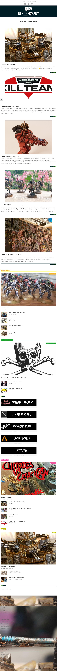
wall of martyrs (34, 66)
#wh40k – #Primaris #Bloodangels (10, 156)
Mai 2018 (3, 607)
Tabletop (3, 655)
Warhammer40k (24, 108)
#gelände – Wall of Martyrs (8, 64)
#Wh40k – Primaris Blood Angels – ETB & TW (10, 621)
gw (27, 66)
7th (33, 108)
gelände (25, 66)
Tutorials (3, 659)
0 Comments (53, 66)
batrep (35, 256)
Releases (3, 652)
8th (33, 256)
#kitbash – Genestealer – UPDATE (16, 325)
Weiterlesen (53, 72)
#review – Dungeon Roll (14, 514)
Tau (1, 657)
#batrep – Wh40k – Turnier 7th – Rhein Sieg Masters (20, 508)
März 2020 (3, 604)
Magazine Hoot (27, 668)
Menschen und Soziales (6, 649)
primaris (33, 158)
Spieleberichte (18, 108)
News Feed (3, 651)
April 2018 (3, 608)
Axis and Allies (4, 641)
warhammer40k (41, 66)
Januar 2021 (3, 602)
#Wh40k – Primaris (6, 308)
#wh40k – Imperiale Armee (15, 332)
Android (2, 638)
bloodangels (29, 158)
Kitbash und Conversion (6, 647)
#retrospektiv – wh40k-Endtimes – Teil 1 (17, 382)
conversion (28, 206)
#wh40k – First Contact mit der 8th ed (11, 254)
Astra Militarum (4, 639)
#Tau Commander (13, 319)
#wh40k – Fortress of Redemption (16, 577)
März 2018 (3, 610)
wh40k (46, 66)
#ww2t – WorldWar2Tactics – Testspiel (17, 501)
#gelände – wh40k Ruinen (14, 571)
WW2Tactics (3, 662)
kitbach (32, 206)
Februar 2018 (4, 612)
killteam (36, 108)
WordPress (35, 668)
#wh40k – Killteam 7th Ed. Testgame (10, 106)
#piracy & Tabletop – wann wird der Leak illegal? (13, 377)
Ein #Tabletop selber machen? (15, 388)
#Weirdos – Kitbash (6, 204)
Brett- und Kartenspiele (6, 644)
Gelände (16, 66)
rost (30, 66)
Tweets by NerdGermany (6, 589)
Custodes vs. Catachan (7, 497)
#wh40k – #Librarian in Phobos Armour (17, 312)
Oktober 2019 (4, 605)
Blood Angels (3, 642)
